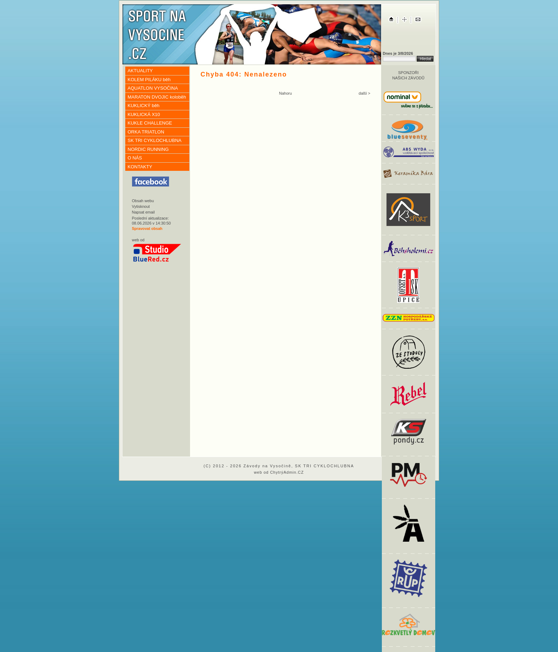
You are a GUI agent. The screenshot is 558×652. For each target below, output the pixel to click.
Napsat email (143, 212)
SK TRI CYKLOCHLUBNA (154, 140)
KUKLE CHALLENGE (150, 123)
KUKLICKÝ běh (144, 105)
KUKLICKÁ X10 (144, 114)
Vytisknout (141, 206)
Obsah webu (143, 201)
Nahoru (285, 93)
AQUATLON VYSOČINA (153, 88)
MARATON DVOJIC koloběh (157, 97)
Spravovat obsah (147, 228)
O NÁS (135, 158)
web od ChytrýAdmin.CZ (279, 472)
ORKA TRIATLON (146, 132)
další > (364, 93)
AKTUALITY (140, 70)
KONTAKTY (140, 166)
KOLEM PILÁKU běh (149, 79)
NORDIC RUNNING (148, 149)
